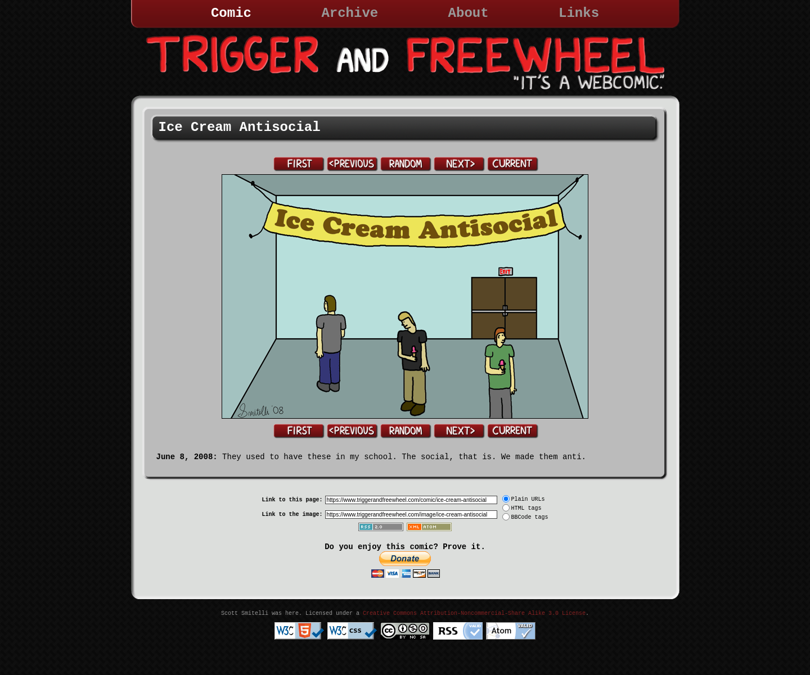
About (468, 13)
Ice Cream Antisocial (240, 127)
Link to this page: (292, 500)
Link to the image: (292, 514)
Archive (349, 13)
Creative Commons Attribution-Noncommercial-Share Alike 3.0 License (474, 613)
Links (579, 13)
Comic (231, 13)
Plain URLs (528, 499)
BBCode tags (529, 517)
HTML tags (526, 508)
